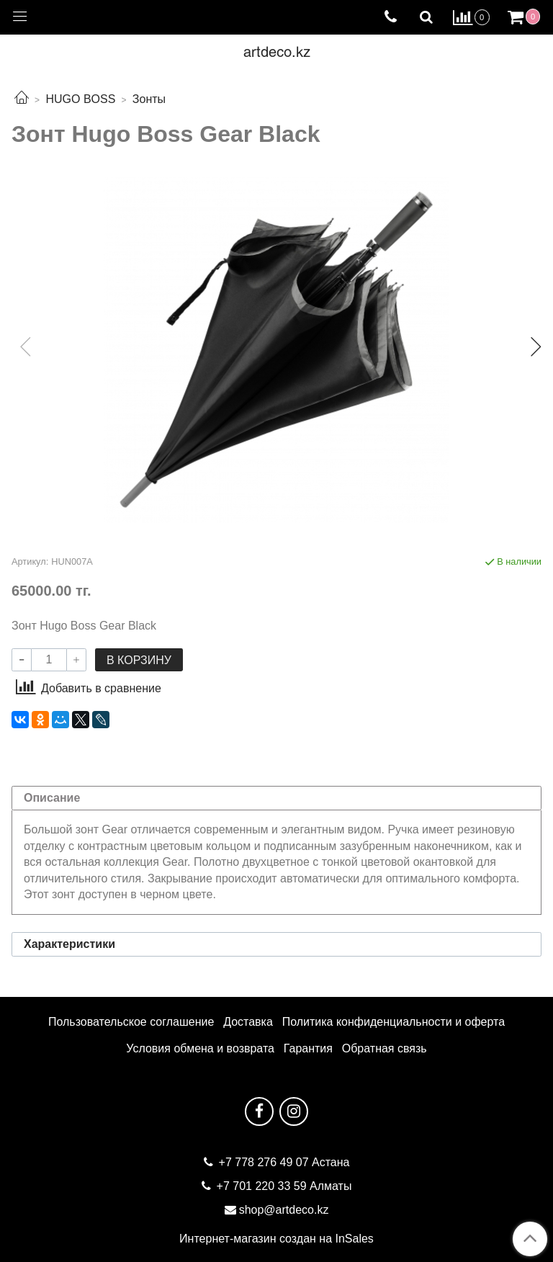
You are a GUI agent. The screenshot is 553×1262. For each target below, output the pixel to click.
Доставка (248, 1022)
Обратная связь (384, 1048)
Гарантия (308, 1048)
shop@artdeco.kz (284, 1210)
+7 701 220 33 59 (262, 1186)
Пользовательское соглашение (131, 1022)
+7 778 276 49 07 (265, 1162)
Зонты (149, 99)
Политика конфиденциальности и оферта (393, 1022)
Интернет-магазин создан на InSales (276, 1239)
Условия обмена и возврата (200, 1048)
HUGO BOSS (80, 99)
